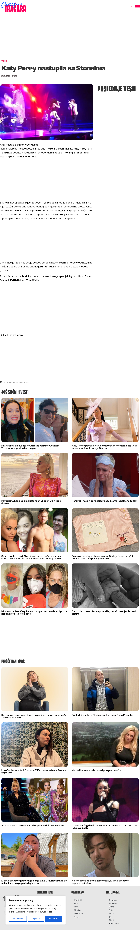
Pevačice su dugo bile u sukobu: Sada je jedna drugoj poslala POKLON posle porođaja (102, 557)
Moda (111, 914)
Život (111, 920)
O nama (113, 900)
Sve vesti (113, 904)
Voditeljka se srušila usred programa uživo (97, 770)
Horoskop (114, 924)
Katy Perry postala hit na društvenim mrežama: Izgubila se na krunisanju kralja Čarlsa (104, 447)
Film (76, 904)
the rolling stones (20, 382)
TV (110, 917)
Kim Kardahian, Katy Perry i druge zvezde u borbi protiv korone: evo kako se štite (34, 612)
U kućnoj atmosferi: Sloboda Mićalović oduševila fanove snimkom (33, 771)
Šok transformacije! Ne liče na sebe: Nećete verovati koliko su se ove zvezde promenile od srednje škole (31, 557)
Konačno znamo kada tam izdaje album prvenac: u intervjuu (33, 716)
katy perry (7, 382)
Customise (18, 919)
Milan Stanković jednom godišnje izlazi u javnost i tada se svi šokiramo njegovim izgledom (34, 882)
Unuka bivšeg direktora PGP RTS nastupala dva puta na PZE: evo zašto (104, 826)
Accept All (53, 919)
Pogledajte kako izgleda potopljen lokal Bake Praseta (102, 715)
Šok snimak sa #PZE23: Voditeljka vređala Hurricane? (32, 825)
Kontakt (78, 900)
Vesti (76, 917)
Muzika (77, 910)
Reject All (36, 919)
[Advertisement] (70, 37)
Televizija (78, 914)
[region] (35, 910)
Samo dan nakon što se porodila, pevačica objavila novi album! (104, 612)
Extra (111, 907)
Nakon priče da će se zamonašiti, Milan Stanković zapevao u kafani (100, 882)
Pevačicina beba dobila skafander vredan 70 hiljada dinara (31, 502)
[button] (131, 7)
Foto (76, 907)
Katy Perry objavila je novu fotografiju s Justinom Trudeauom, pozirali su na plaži (30, 447)
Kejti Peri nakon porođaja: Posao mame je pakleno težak (104, 501)
